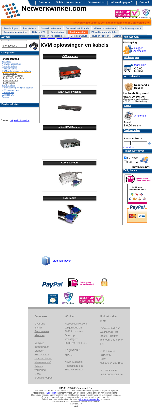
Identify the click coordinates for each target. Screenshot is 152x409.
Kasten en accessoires (15, 32)
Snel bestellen (132, 130)
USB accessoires (10, 90)
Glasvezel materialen (105, 28)
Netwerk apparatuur (11, 64)
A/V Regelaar (8, 85)
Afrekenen (140, 115)
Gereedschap (57, 32)
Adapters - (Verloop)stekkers (51, 36)
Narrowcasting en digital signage (17, 87)
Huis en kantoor (100, 36)
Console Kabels (9, 66)
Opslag (5, 97)
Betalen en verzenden (69, 2)
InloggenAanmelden (139, 49)
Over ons (44, 2)
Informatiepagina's (122, 2)
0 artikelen (140, 64)
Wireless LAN (8, 95)
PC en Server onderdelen (104, 32)
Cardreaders (8, 92)
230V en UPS (38, 32)
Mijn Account (131, 36)
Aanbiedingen (11, 28)
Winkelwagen (131, 57)
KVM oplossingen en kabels (16, 71)
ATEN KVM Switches (69, 91)
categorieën (51, 393)
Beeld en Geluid (79, 36)
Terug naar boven (61, 260)
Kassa (127, 105)
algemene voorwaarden (89, 399)
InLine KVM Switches (70, 127)
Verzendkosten (132, 76)
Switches (6, 61)
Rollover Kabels (9, 68)
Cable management (131, 28)
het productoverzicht (19, 120)
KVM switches (70, 56)
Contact (144, 2)
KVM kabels (69, 198)
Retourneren (42, 331)
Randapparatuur (78, 32)
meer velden (128, 147)
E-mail (38, 327)
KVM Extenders (69, 162)
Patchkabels (29, 28)
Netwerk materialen (51, 28)
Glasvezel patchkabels (77, 28)
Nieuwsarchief (43, 362)
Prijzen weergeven (134, 150)
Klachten (40, 335)
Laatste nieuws (43, 358)
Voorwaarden (96, 2)
